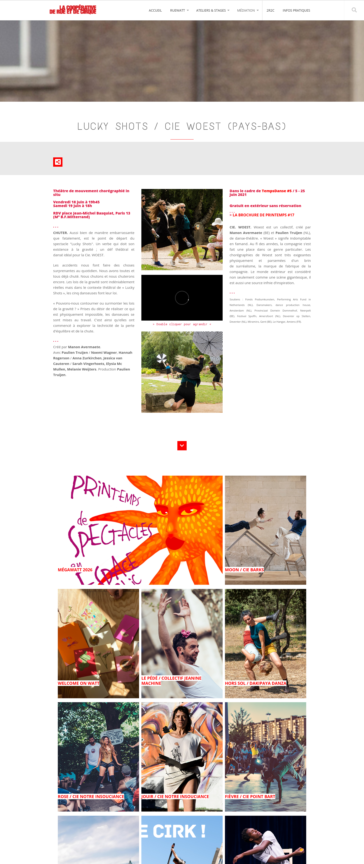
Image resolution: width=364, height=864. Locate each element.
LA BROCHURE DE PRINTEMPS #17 (263, 215)
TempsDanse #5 (277, 190)
